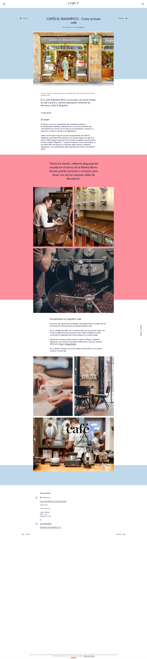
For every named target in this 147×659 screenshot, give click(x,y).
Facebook (141, 334)
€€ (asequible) (68, 93)
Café (78, 93)
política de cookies (89, 656)
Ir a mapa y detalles (46, 112)
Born (51, 93)
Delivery (87, 93)
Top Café (82, 93)
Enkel (61, 344)
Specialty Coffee (45, 95)
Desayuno (56, 93)
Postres (92, 93)
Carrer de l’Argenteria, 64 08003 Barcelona (53, 501)
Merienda (61, 93)
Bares (74, 93)
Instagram (141, 327)
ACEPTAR (73, 657)
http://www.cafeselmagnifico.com (50, 527)
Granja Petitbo (70, 344)
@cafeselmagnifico (46, 523)
